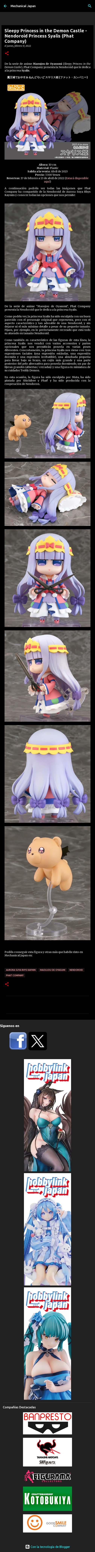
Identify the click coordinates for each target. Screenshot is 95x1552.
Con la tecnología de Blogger (47, 1546)
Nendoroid (76, 970)
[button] (7, 53)
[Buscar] (89, 6)
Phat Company (15, 975)
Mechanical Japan (23, 6)
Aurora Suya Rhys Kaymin (21, 970)
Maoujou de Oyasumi (52, 970)
